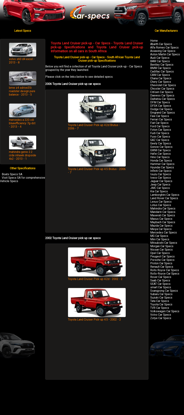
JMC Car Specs (160, 188)
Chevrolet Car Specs (163, 85)
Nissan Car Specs (161, 249)
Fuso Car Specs (160, 136)
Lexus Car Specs (161, 201)
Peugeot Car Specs (162, 256)
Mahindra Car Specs (162, 208)
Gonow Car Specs (161, 147)
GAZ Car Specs (159, 140)
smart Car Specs (160, 287)
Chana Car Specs (160, 78)
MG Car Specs (159, 236)
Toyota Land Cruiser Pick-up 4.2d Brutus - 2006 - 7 (97, 125)
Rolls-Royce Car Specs (164, 273)
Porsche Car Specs (162, 260)
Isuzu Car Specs (160, 174)
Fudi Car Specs (159, 133)
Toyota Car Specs (161, 304)
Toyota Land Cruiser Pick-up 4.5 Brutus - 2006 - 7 (97, 169)
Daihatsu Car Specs (162, 99)
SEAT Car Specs (160, 284)
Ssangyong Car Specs (164, 290)
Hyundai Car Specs (162, 167)
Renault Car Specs (161, 266)
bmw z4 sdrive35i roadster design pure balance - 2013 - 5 (22, 91)
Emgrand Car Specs (162, 112)
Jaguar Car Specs (161, 181)
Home (154, 40)
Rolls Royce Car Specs (164, 270)
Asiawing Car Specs (162, 51)
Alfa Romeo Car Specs (164, 47)
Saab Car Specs (160, 280)
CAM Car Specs (160, 75)
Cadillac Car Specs (162, 71)
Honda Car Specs (161, 160)
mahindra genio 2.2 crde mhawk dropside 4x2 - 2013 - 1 (22, 155)
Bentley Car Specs (161, 64)
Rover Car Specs (160, 277)
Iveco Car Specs (160, 177)
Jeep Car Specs (160, 184)
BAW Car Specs (160, 61)
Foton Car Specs (160, 129)
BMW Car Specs (160, 68)
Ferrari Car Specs (161, 119)
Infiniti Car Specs (161, 171)
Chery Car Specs (160, 81)
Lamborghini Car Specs (164, 195)
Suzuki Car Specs (161, 297)
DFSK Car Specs (160, 105)
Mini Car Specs (159, 239)
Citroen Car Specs (161, 92)
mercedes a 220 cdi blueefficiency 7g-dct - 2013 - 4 (22, 123)
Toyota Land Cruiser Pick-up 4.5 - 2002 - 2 (97, 317)
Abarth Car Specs (161, 44)
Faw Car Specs (159, 116)
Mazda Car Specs (161, 225)
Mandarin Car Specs (162, 212)
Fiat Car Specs (159, 123)
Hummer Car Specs (162, 164)
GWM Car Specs (160, 150)
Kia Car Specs (159, 191)
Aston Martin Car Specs (165, 54)
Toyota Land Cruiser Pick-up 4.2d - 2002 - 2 (97, 277)
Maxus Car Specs (161, 218)
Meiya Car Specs (161, 229)
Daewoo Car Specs (162, 95)
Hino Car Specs (160, 157)
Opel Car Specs (160, 253)
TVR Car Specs (159, 308)
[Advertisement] (97, 205)
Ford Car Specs (160, 126)
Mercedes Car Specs (163, 232)
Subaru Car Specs (161, 294)
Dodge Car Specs (161, 109)
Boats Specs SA (12, 174)
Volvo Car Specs (160, 314)
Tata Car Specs (159, 301)
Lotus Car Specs (160, 205)
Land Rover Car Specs (164, 198)
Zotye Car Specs (160, 318)
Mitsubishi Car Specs (163, 242)
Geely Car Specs (160, 143)
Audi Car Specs (159, 57)
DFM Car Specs (160, 102)
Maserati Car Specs (162, 215)
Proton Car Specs (161, 263)
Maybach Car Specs (162, 222)
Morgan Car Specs (161, 246)
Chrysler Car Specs (162, 88)
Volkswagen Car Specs (164, 311)
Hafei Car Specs (160, 153)
